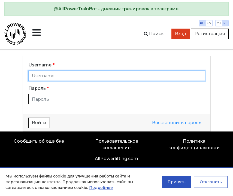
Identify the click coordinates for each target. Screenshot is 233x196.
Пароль (37, 88)
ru (202, 23)
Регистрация (210, 33)
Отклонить (211, 181)
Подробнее (101, 187)
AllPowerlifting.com (116, 158)
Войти (39, 122)
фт (219, 23)
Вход (180, 33)
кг (225, 23)
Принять (177, 181)
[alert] (116, 9)
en (209, 23)
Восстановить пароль (176, 122)
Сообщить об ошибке (39, 141)
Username (40, 65)
